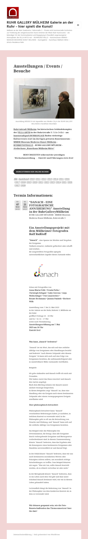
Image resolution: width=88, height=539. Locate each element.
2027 (17, 185)
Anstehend (24, 179)
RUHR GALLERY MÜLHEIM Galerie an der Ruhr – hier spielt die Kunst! (40, 24)
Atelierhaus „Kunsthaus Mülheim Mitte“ (34, 148)
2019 (29, 182)
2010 (32, 179)
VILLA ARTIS (24, 132)
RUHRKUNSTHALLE (23, 145)
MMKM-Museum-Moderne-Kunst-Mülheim (35, 142)
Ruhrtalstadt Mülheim (25, 129)
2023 (52, 182)
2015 (61, 179)
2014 (55, 179)
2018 (23, 182)
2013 (49, 179)
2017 (17, 182)
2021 (40, 182)
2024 (58, 182)
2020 (35, 182)
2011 (38, 179)
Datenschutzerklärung (23, 534)
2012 (44, 179)
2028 (23, 185)
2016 (67, 179)
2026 (70, 182)
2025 (64, 182)
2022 (46, 182)
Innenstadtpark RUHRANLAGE (29, 135)
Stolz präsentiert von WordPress (47, 534)
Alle (15, 179)
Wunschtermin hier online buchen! (32, 172)
